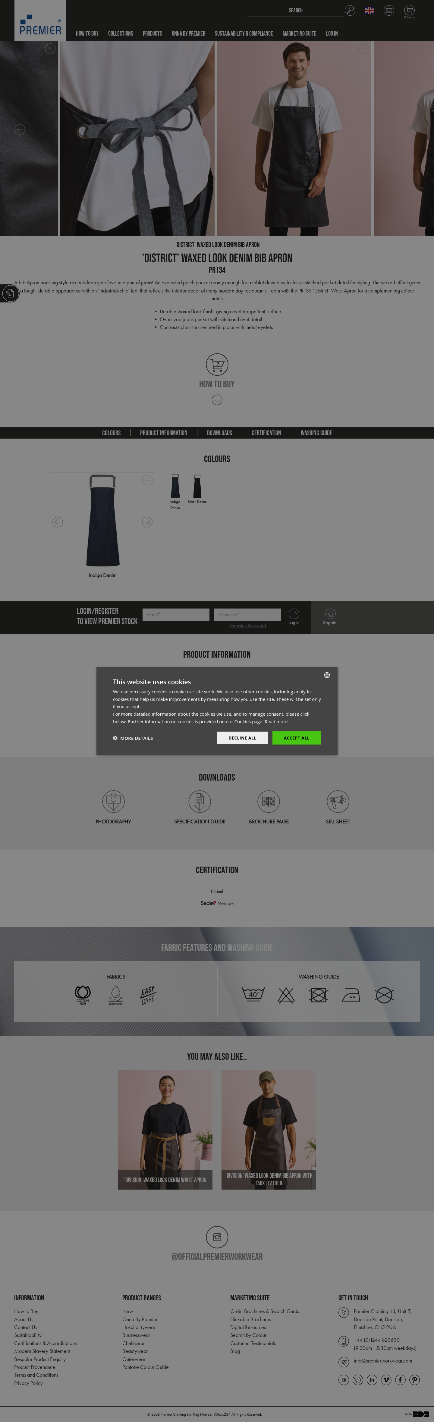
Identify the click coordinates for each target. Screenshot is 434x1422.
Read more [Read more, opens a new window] (276, 721)
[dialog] (217, 711)
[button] (133, 738)
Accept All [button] (297, 737)
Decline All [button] (242, 737)
